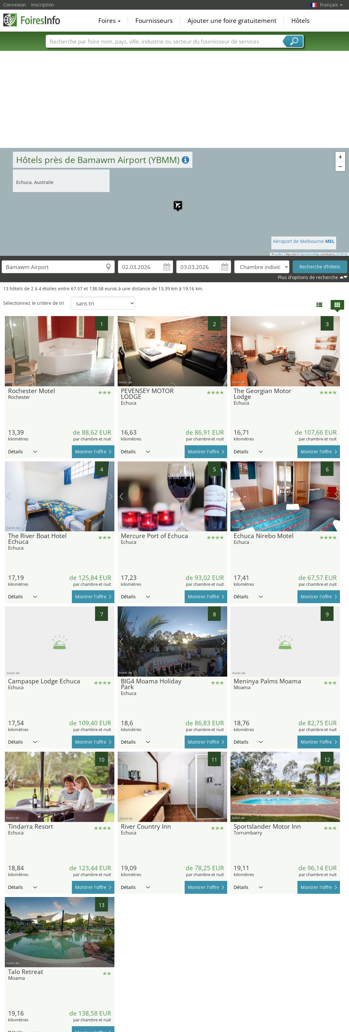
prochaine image (111, 351)
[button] (175, 202)
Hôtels (300, 20)
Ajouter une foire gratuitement (232, 20)
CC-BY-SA (341, 254)
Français (331, 5)
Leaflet (277, 254)
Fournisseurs (154, 20)
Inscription (42, 5)
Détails (22, 451)
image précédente (8, 351)
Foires (109, 20)
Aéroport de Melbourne (303, 241)
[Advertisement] (175, 99)
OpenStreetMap (309, 254)
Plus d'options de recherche (308, 277)
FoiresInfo (35, 20)
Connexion (14, 5)
